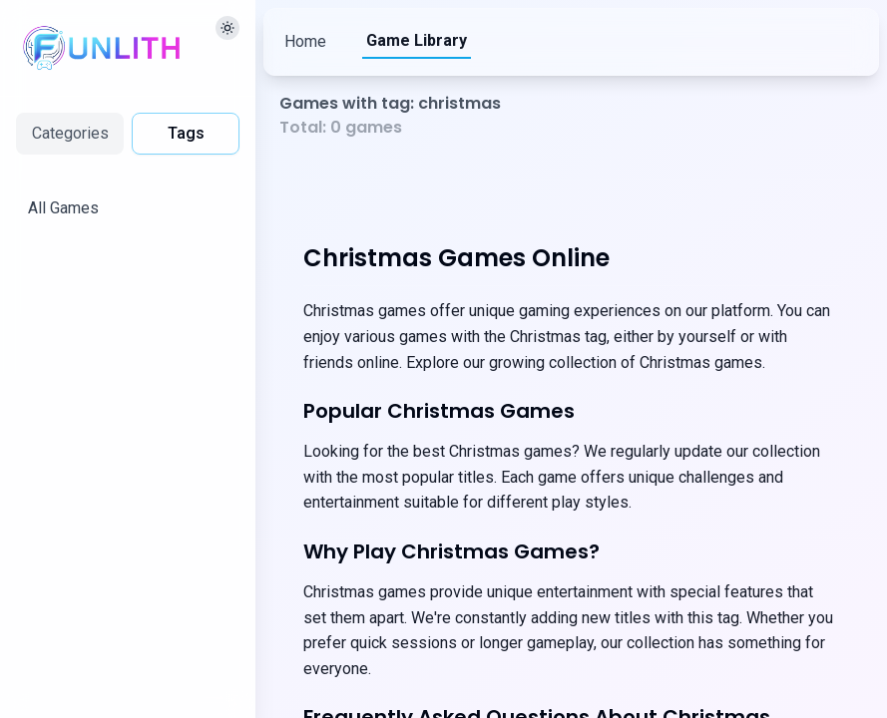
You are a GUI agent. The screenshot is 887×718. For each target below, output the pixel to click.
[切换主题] (227, 28)
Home (305, 41)
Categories (70, 133)
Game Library (416, 40)
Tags (186, 133)
